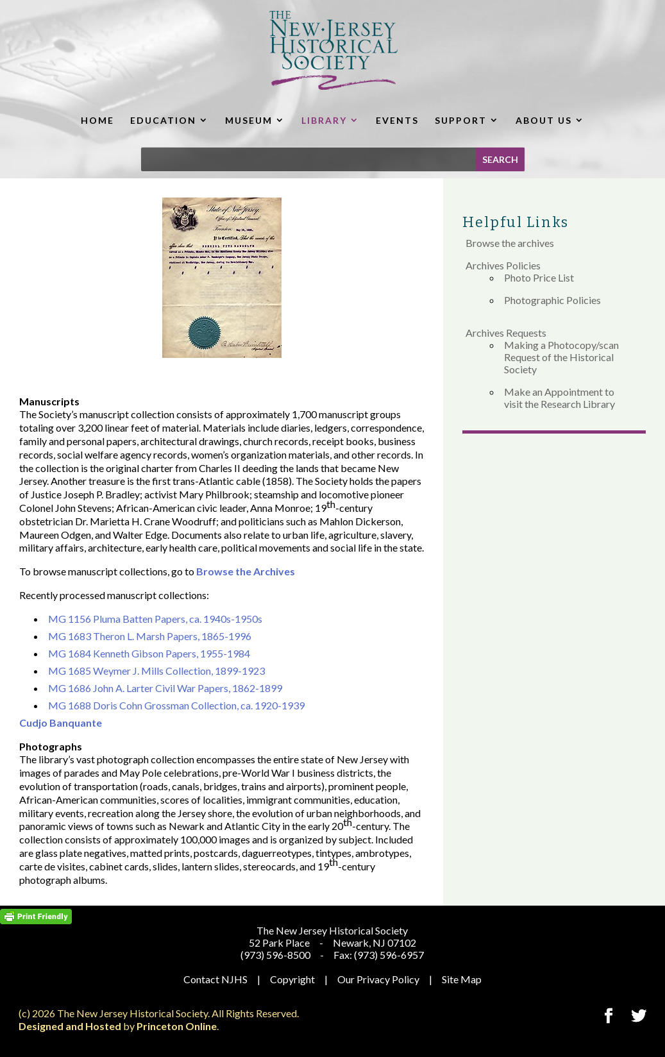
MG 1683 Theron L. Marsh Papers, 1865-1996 (149, 636)
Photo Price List (539, 277)
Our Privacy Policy (378, 979)
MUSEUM (249, 120)
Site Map (462, 979)
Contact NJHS (215, 979)
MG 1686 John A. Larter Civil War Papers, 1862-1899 (165, 688)
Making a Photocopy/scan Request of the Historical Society (561, 357)
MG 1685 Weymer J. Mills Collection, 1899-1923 (156, 670)
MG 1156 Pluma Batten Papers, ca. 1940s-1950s (155, 619)
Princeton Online (177, 1026)
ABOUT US (544, 120)
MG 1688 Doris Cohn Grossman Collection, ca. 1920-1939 (176, 705)
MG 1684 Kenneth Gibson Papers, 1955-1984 (149, 653)
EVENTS (397, 120)
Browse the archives (510, 243)
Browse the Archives (245, 571)
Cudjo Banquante (60, 722)
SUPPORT (461, 120)
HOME (97, 120)
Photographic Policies (552, 300)
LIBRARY (324, 120)
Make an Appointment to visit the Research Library (559, 397)
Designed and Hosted (70, 1026)
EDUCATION (163, 120)
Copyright (292, 979)
